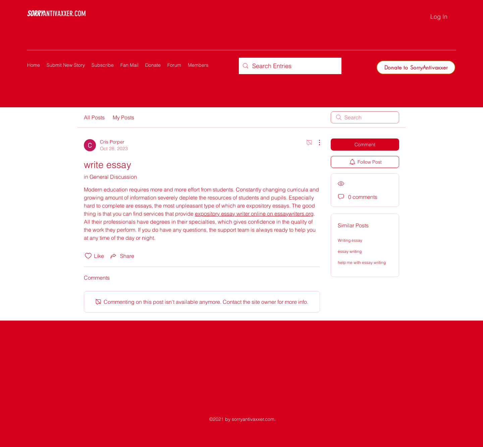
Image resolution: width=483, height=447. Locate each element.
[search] (365, 117)
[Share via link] (121, 256)
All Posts (94, 117)
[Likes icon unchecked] (88, 256)
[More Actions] (316, 142)
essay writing (350, 251)
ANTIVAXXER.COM (56, 13)
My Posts (123, 117)
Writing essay (350, 240)
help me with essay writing (362, 262)
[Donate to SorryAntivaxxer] (415, 67)
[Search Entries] (289, 66)
